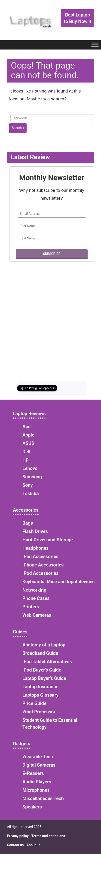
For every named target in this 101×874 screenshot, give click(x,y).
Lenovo (29, 468)
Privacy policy (18, 836)
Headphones (35, 548)
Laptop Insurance (40, 686)
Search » (18, 128)
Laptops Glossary (40, 695)
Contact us (15, 845)
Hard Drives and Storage (47, 540)
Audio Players (36, 782)
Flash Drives (35, 531)
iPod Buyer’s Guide (41, 670)
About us (33, 845)
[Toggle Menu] (95, 45)
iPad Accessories (40, 556)
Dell (26, 451)
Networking (34, 590)
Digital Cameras (38, 765)
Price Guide (34, 703)
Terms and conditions (48, 836)
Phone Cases (36, 598)
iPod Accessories (40, 573)
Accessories (26, 510)
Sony (27, 485)
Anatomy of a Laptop (43, 645)
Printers (30, 606)
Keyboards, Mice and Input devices (58, 581)
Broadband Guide (40, 653)
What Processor (38, 712)
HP (25, 460)
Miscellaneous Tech (43, 798)
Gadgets (21, 743)
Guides (20, 632)
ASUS (28, 443)
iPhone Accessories (43, 565)
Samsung (32, 477)
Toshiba (30, 493)
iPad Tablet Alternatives (47, 661)
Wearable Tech (37, 756)
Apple (28, 435)
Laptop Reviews (29, 413)
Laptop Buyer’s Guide (44, 678)
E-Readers (33, 773)
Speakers (32, 807)
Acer (27, 426)
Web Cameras (36, 615)
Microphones (36, 790)
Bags (27, 523)
